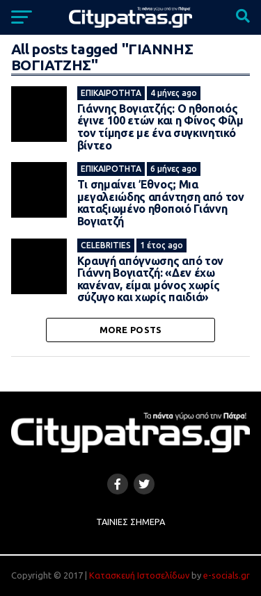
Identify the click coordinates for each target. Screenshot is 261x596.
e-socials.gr (226, 575)
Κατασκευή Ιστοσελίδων (139, 575)
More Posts (131, 330)
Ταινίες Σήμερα (130, 521)
